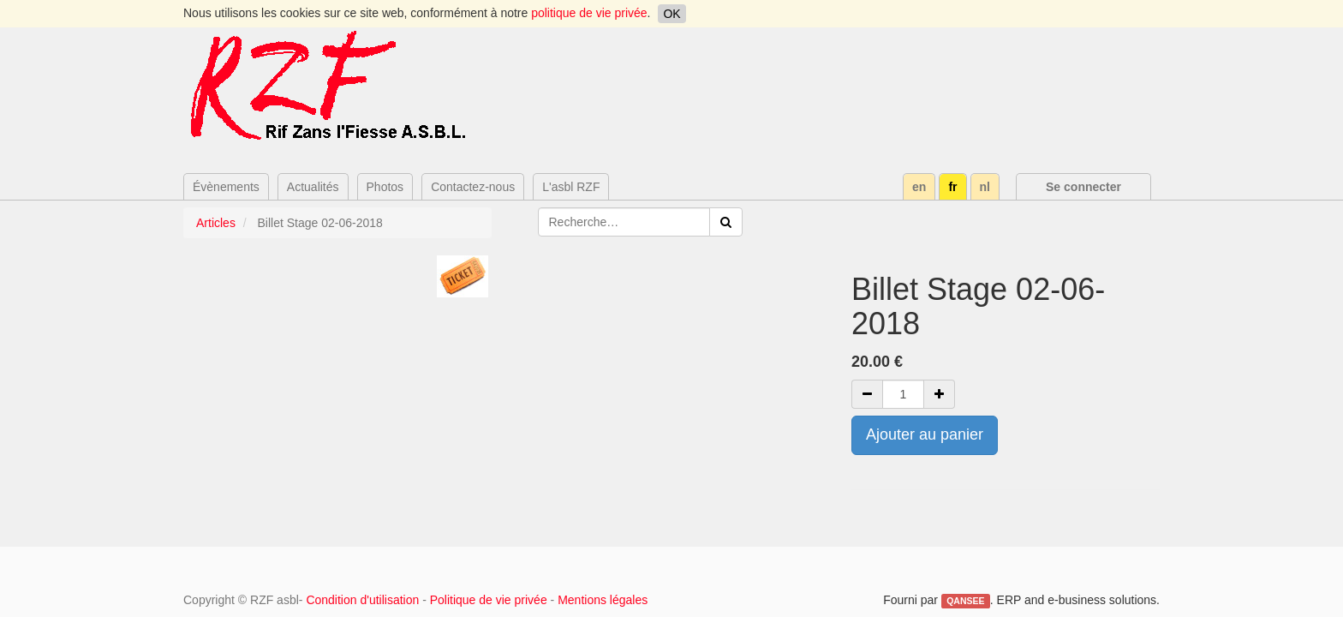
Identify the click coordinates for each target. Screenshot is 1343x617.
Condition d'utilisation (362, 600)
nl (985, 187)
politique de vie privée (589, 13)
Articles (216, 223)
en (919, 187)
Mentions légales (603, 600)
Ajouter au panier (924, 434)
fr (952, 187)
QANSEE (965, 601)
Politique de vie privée (488, 600)
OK (671, 14)
